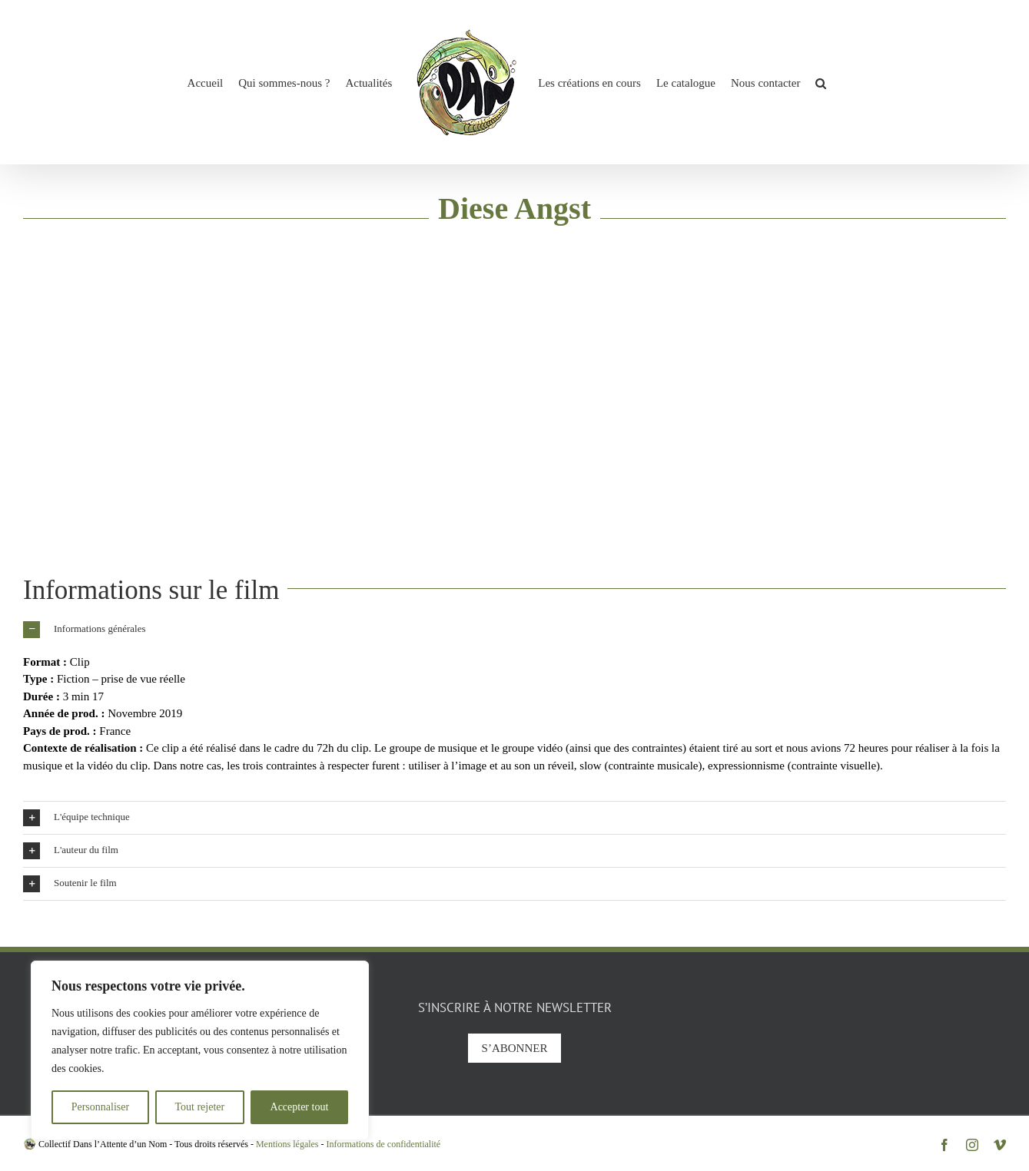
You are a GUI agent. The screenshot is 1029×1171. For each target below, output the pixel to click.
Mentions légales (287, 1144)
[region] (200, 1050)
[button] (820, 82)
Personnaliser (100, 1107)
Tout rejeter (199, 1107)
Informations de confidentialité (384, 1144)
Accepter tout (300, 1107)
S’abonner (515, 1048)
